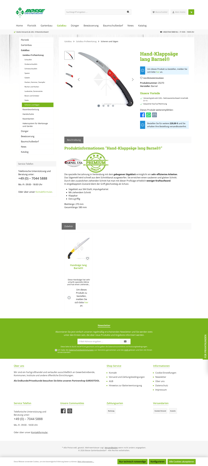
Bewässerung (27, 136)
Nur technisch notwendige (132, 461)
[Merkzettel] (160, 12)
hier (158, 72)
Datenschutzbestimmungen (81, 350)
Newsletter (160, 377)
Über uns (160, 381)
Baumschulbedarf (30, 141)
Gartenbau (26, 45)
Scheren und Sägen (32, 105)
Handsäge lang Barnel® (78, 266)
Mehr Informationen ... (86, 461)
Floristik (25, 39)
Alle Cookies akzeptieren (181, 461)
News (23, 146)
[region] (99, 79)
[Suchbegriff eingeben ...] (95, 12)
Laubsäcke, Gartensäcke (34, 91)
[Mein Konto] (178, 12)
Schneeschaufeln (31, 69)
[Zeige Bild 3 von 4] (108, 106)
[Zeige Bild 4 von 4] (113, 106)
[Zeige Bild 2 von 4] (103, 106)
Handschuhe (28, 114)
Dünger (25, 131)
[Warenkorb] (191, 12)
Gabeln (27, 78)
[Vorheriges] (79, 79)
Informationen (161, 365)
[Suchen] (128, 12)
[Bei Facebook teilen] (143, 114)
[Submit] (125, 341)
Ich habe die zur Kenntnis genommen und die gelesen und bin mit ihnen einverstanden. (105, 351)
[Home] (19, 25)
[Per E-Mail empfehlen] (154, 114)
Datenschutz (161, 385)
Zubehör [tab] (68, 226)
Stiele (27, 100)
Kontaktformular (44, 191)
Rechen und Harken (32, 87)
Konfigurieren (157, 461)
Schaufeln (28, 59)
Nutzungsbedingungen (138, 346)
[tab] (73, 140)
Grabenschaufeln (31, 64)
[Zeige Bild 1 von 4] (99, 106)
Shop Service (114, 365)
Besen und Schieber (32, 96)
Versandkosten (111, 447)
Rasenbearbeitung (31, 109)
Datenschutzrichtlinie (116, 346)
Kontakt (113, 372)
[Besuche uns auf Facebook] (63, 411)
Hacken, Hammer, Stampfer (35, 82)
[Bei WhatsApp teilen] (148, 114)
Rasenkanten (28, 118)
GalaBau (25, 50)
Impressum (161, 389)
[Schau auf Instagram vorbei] (70, 411)
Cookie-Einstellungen (165, 372)
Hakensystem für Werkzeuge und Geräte (35, 124)
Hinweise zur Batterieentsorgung (125, 385)
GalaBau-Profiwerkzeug (33, 55)
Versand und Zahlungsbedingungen (127, 377)
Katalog (25, 151)
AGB (126, 350)
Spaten (27, 73)
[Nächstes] (133, 79)
